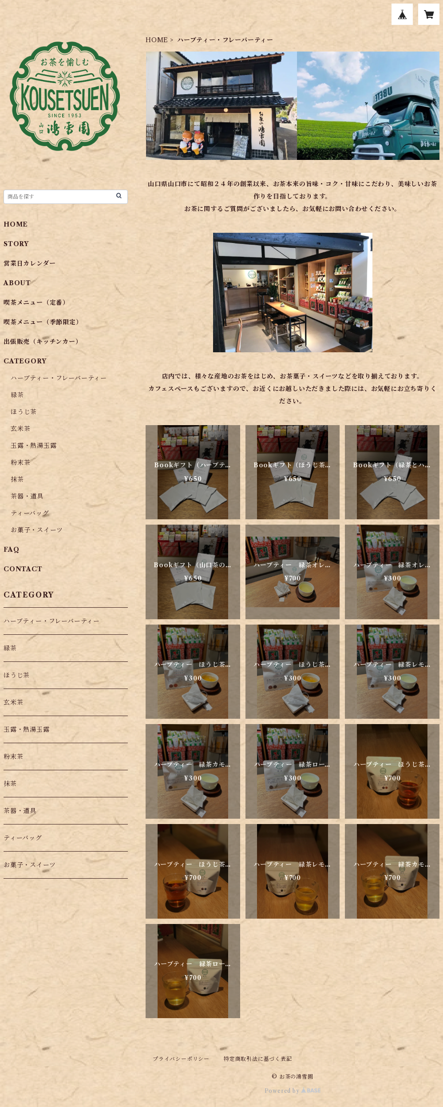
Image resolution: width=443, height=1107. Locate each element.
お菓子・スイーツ (37, 530)
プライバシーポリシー (181, 1058)
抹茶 (17, 479)
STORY (16, 244)
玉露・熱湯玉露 (34, 446)
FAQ (11, 550)
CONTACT (23, 569)
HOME (157, 40)
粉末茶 (20, 462)
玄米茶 (20, 429)
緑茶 (17, 395)
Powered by (293, 1090)
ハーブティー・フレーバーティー (59, 378)
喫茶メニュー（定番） (36, 303)
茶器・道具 (27, 496)
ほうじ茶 (24, 412)
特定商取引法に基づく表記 (258, 1058)
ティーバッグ (30, 513)
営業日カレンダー (29, 263)
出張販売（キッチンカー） (43, 342)
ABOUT (17, 283)
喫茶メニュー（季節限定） (43, 322)
